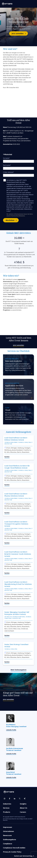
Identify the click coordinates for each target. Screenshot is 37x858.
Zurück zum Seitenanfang (24, 856)
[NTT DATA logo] (7, 4)
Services (6, 808)
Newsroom (7, 835)
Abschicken (12, 220)
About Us (23, 808)
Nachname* (7, 165)
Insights (23, 804)
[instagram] (4, 798)
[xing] (24, 798)
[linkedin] (14, 798)
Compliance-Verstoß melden (14, 848)
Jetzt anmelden (20, 33)
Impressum (7, 827)
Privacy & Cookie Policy (12, 852)
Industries (7, 804)
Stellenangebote (9, 839)
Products (6, 812)
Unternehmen (8, 831)
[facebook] (9, 798)
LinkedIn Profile (11, 730)
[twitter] (19, 798)
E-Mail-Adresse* (8, 172)
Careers (23, 812)
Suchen (6, 457)
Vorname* (6, 158)
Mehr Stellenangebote (18, 670)
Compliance (7, 844)
